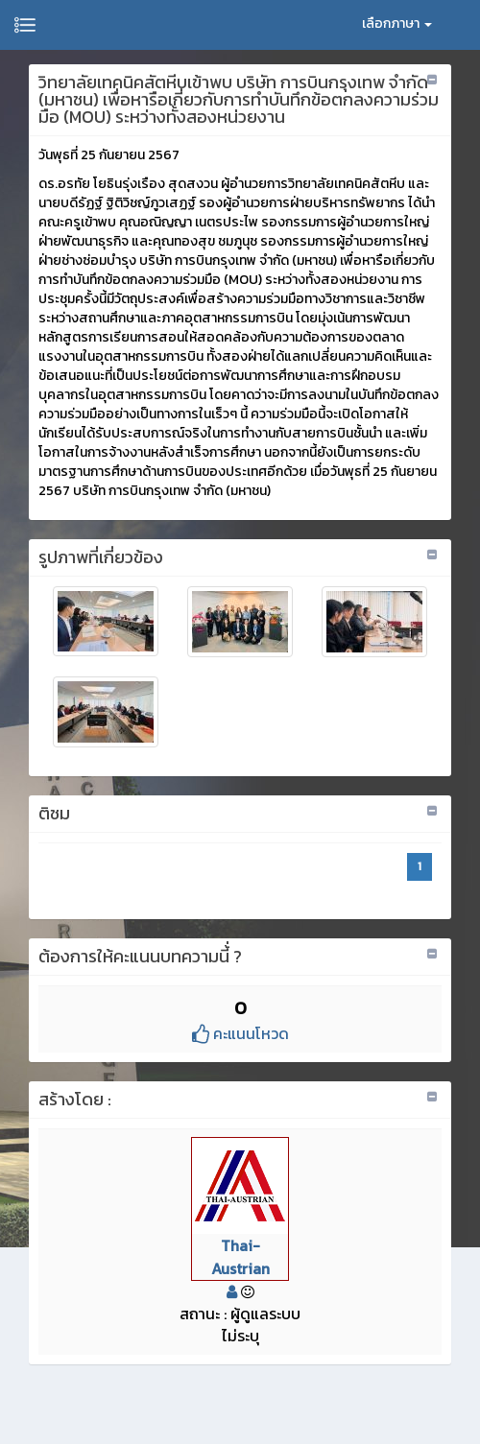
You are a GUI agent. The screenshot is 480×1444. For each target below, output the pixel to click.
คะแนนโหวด (240, 1033)
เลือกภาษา (397, 23)
